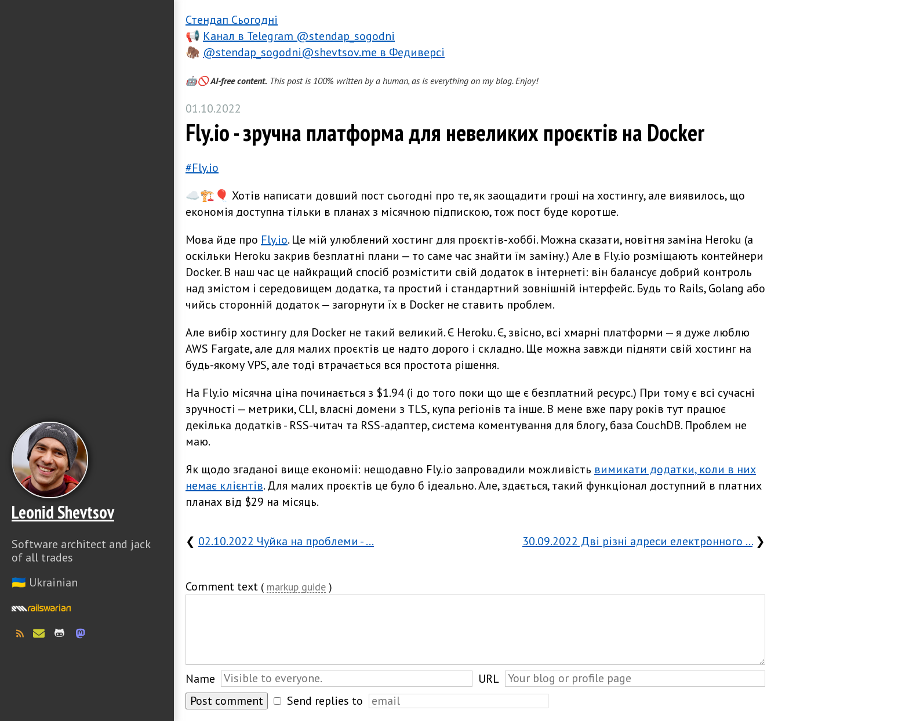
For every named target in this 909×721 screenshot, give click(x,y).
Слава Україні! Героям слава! (87, 692)
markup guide (296, 587)
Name (200, 678)
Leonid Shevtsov (63, 512)
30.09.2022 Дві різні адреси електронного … (637, 541)
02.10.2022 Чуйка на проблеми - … (286, 541)
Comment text (222, 586)
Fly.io (274, 239)
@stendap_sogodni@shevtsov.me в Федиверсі (324, 52)
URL (488, 678)
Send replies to (325, 700)
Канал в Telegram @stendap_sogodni (299, 36)
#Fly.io (202, 167)
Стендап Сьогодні (232, 19)
